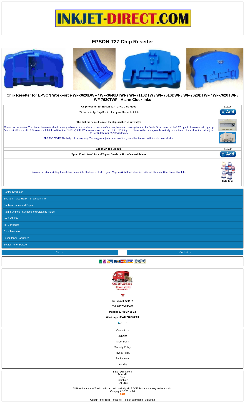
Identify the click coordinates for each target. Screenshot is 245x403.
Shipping (122, 336)
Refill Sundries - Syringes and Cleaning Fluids (29, 211)
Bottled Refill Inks (13, 192)
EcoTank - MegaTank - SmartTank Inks (25, 198)
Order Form (122, 341)
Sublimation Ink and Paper (18, 205)
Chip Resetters (12, 231)
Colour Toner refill (100, 399)
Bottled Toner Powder (16, 244)
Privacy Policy (122, 353)
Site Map (122, 364)
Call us (59, 252)
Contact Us (122, 330)
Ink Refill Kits (11, 218)
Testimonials (122, 358)
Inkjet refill (117, 399)
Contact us (185, 252)
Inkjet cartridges (134, 399)
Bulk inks (150, 399)
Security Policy (122, 347)
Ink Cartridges (11, 225)
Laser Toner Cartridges (16, 238)
